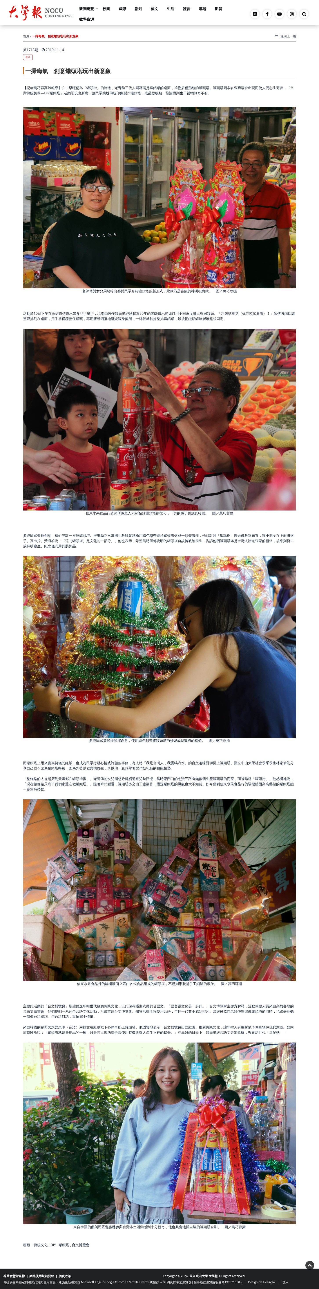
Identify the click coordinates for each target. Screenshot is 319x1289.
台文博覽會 (80, 1244)
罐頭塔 (64, 1244)
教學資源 (86, 19)
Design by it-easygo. (262, 1282)
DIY (53, 1244)
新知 (138, 8)
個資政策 (65, 1276)
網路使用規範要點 (41, 1276)
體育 (186, 8)
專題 (202, 8)
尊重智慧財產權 (14, 1276)
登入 (285, 1282)
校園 (106, 8)
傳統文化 (41, 1244)
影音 (218, 8)
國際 (122, 8)
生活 (170, 8)
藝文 (154, 8)
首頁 (26, 36)
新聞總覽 (88, 8)
